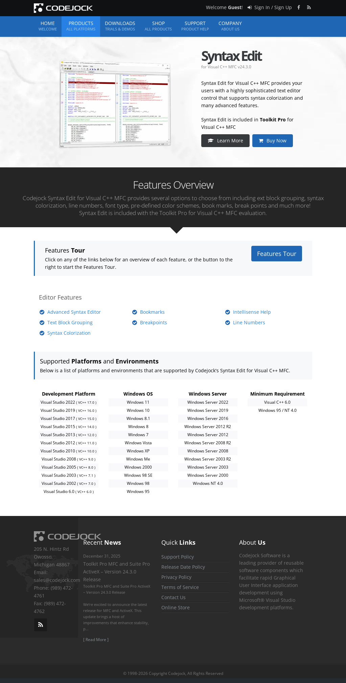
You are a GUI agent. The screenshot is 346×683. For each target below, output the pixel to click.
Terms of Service (180, 587)
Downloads (120, 26)
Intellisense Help (252, 312)
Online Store (175, 607)
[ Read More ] (96, 639)
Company (230, 26)
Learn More (226, 140)
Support (195, 26)
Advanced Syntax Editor (74, 312)
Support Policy (177, 557)
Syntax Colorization (69, 333)
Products (80, 26)
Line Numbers (249, 322)
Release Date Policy (183, 567)
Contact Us (173, 597)
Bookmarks (152, 312)
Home (48, 26)
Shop (158, 26)
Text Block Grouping (70, 322)
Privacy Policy (176, 577)
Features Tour (276, 254)
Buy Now (273, 140)
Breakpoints (153, 322)
